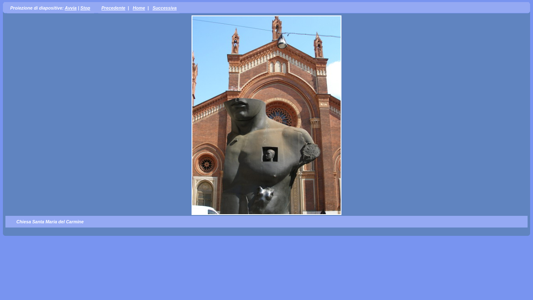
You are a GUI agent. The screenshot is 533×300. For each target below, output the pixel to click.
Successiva (164, 7)
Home (139, 7)
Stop (85, 7)
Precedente (113, 7)
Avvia (70, 7)
